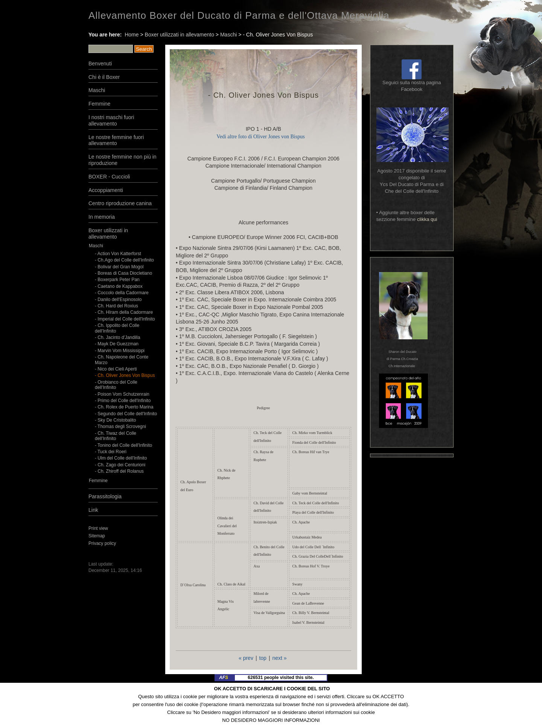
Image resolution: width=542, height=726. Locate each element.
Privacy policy (102, 543)
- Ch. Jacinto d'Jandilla (117, 337)
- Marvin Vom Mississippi (120, 350)
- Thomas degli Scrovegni (120, 426)
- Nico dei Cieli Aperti (116, 369)
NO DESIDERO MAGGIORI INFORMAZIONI (271, 720)
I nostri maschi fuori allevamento (111, 120)
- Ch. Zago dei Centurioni (120, 464)
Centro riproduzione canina (120, 203)
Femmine (99, 104)
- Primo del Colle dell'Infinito (123, 400)
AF (223, 677)
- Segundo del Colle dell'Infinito (126, 413)
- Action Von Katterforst (118, 253)
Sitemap (96, 535)
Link (93, 510)
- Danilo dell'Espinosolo (118, 299)
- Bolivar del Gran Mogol (119, 266)
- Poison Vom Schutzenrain (122, 394)
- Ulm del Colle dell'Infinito (121, 458)
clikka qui (427, 219)
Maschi (228, 35)
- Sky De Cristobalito (115, 420)
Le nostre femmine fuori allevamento (116, 140)
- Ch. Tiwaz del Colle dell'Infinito (115, 436)
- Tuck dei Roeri (111, 451)
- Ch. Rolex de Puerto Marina (124, 407)
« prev (246, 658)
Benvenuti (100, 63)
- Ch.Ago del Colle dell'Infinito (124, 260)
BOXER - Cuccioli (109, 177)
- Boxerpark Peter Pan (117, 279)
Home (132, 35)
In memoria (101, 217)
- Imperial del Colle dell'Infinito (125, 319)
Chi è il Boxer (104, 77)
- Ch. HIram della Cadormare (124, 312)
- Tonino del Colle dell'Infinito (123, 445)
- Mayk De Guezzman (117, 343)
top (262, 658)
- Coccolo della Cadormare (122, 292)
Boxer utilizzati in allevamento (179, 35)
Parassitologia (105, 496)
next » (279, 658)
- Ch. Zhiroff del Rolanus (119, 471)
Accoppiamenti (105, 190)
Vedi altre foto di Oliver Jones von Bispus (260, 136)
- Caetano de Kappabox (119, 286)
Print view (98, 528)
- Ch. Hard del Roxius (116, 306)
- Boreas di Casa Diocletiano (123, 273)
